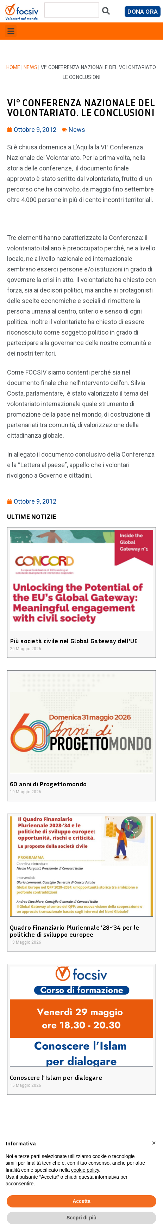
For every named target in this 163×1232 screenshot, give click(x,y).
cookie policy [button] (85, 1170)
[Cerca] (106, 12)
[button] (11, 31)
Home (13, 67)
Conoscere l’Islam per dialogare (56, 1077)
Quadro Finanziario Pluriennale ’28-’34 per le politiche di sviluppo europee (74, 930)
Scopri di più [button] (81, 1217)
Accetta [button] (81, 1201)
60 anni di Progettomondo (48, 784)
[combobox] (71, 10)
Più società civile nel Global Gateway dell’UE (74, 641)
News (30, 67)
